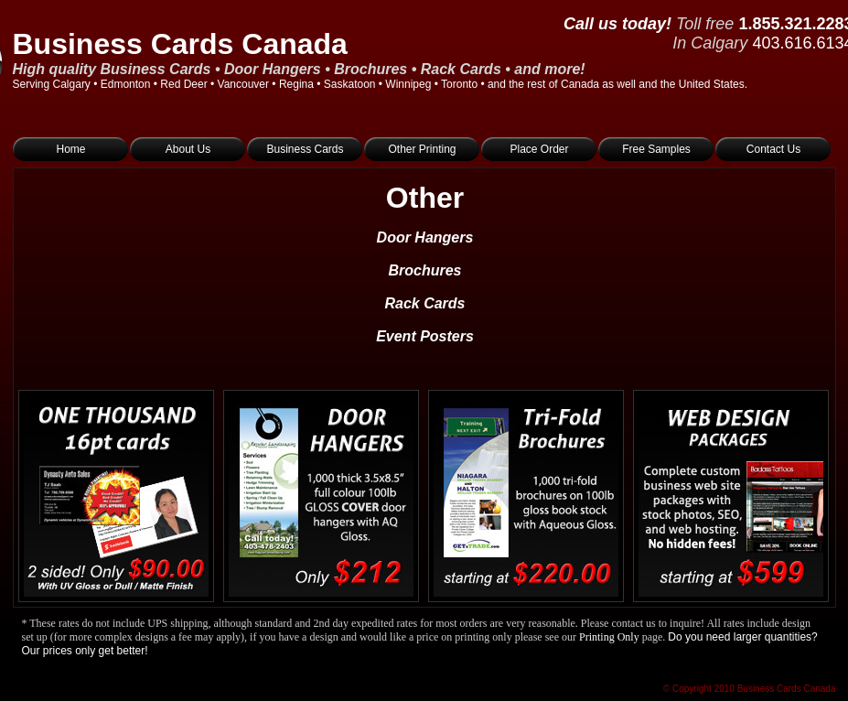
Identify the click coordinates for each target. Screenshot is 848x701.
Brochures (424, 270)
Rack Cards (424, 303)
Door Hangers (425, 237)
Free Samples (656, 149)
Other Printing (422, 149)
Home (70, 149)
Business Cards (304, 149)
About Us (188, 149)
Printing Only (609, 637)
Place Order (539, 149)
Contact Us (773, 149)
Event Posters (425, 336)
